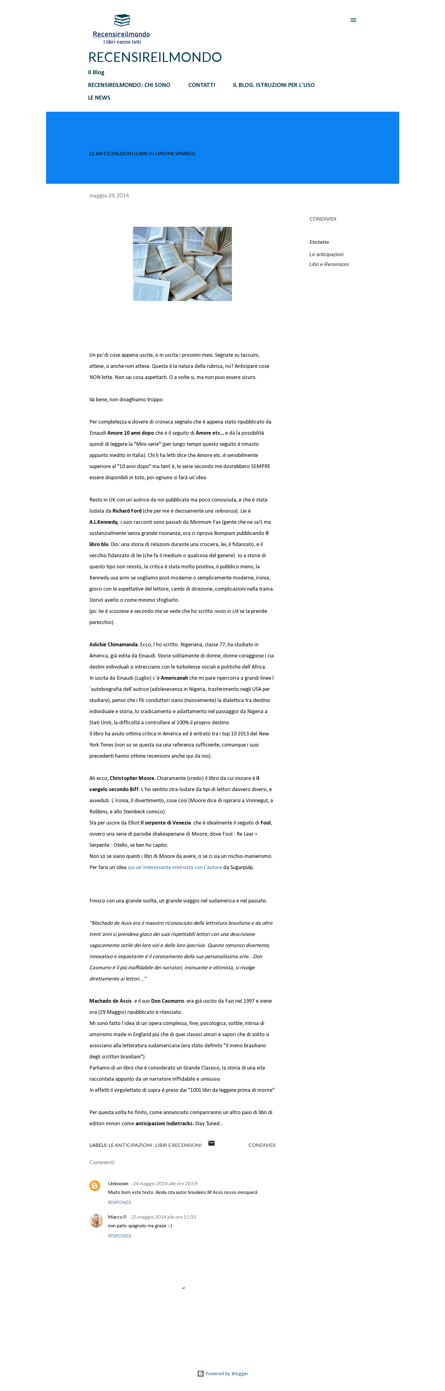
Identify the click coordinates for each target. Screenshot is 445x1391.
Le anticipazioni (327, 254)
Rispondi (119, 1202)
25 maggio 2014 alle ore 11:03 (163, 1217)
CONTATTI (201, 85)
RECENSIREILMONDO (155, 57)
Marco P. (117, 1217)
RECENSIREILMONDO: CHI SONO (129, 85)
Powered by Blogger (222, 1373)
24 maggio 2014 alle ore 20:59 (165, 1183)
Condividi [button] (323, 219)
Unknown (118, 1183)
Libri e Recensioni (329, 264)
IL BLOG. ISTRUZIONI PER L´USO (274, 85)
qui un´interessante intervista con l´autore (175, 868)
